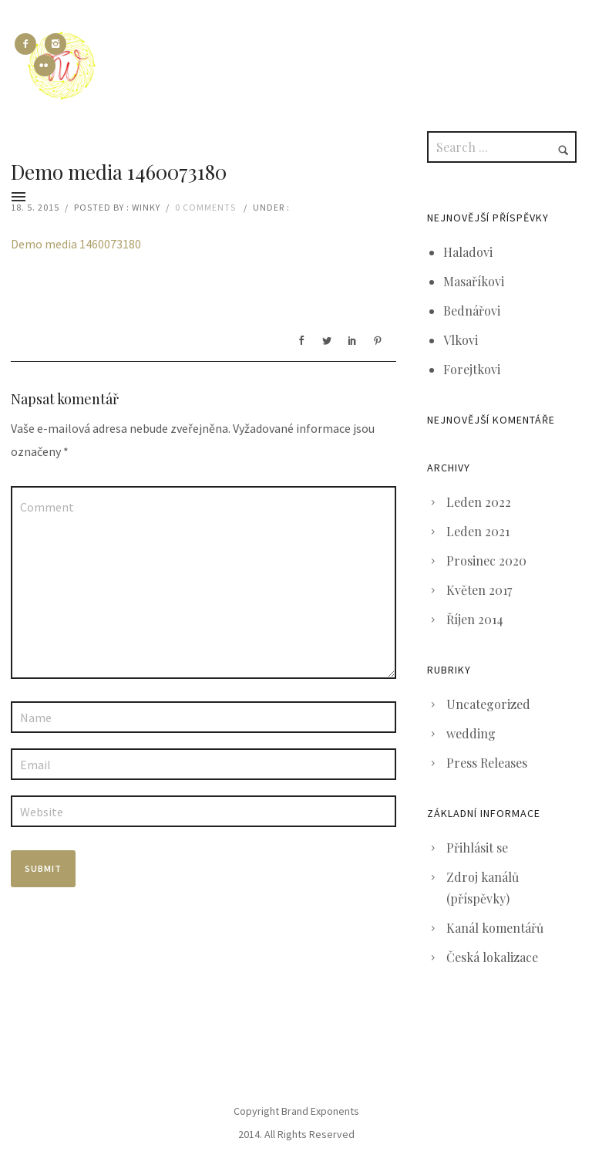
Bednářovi (471, 310)
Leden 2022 (478, 502)
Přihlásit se (477, 847)
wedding (471, 733)
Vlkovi (460, 340)
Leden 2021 (478, 531)
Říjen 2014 (474, 619)
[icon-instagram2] (59, 44)
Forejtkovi (471, 369)
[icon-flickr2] (45, 65)
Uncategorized (488, 704)
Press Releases (486, 763)
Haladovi (468, 252)
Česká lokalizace (492, 957)
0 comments (205, 207)
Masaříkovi (473, 281)
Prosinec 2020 (486, 560)
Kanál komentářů (494, 928)
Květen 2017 (479, 590)
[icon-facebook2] (29, 44)
